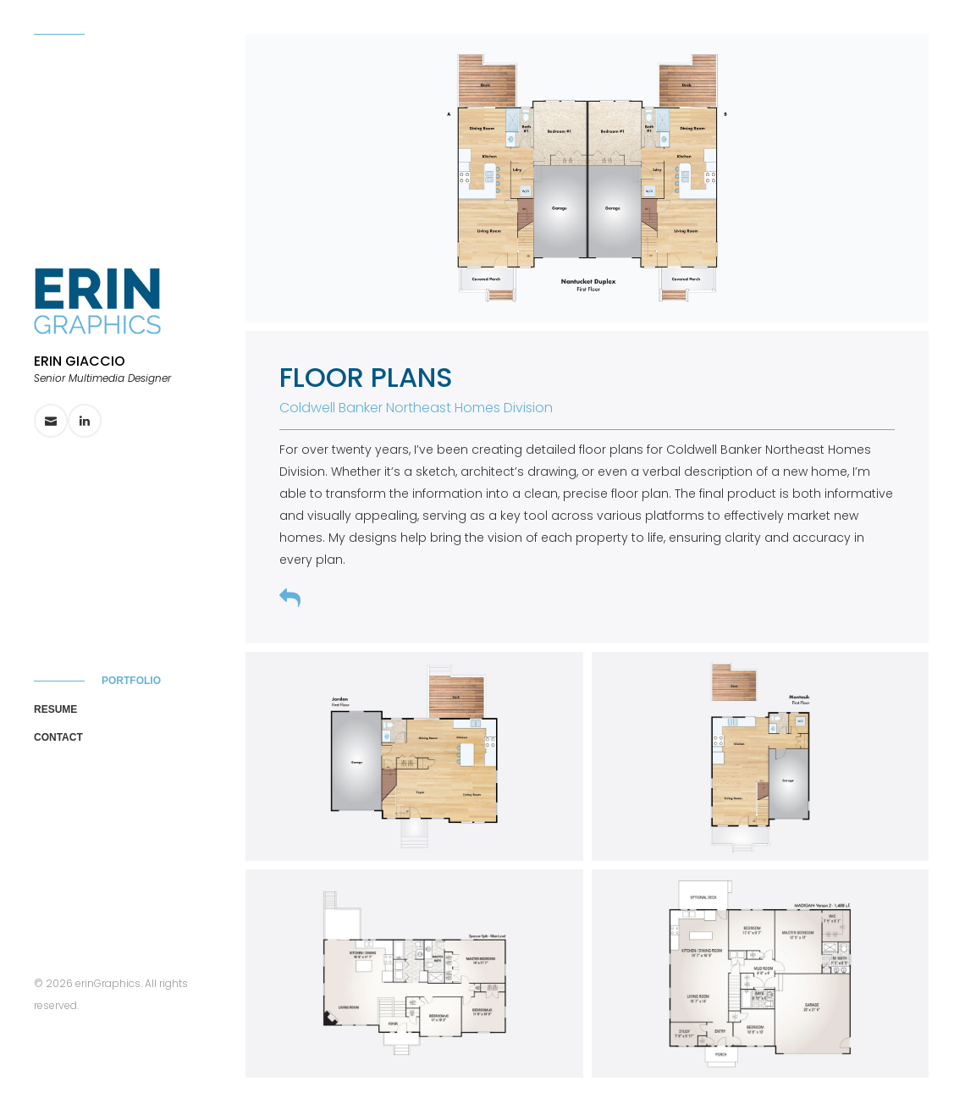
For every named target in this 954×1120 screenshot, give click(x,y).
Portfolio (131, 681)
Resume (55, 709)
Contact (58, 737)
